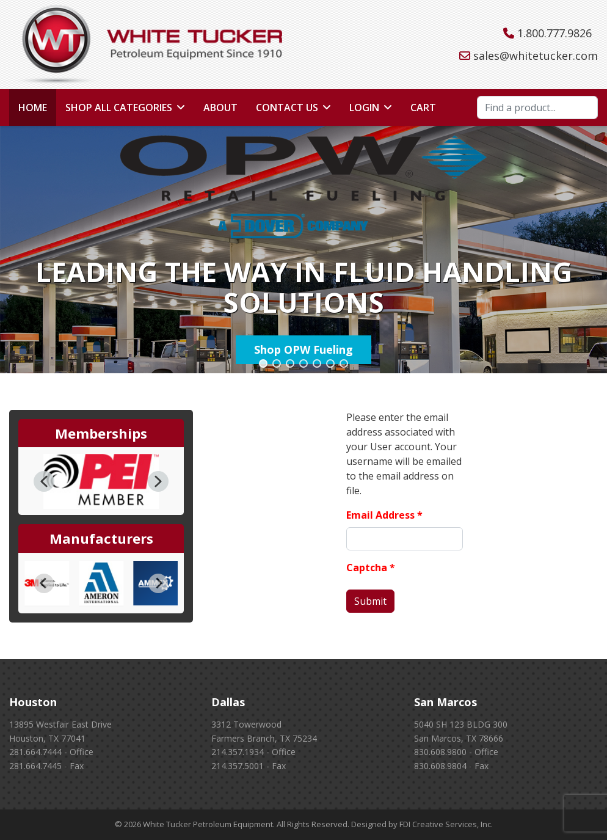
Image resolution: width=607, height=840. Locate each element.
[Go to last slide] (44, 583)
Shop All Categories (118, 107)
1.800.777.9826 (554, 33)
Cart (423, 107)
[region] (303, 249)
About (220, 107)
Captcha (370, 567)
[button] (263, 363)
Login (364, 107)
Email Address (384, 515)
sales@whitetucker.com (535, 55)
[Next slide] (158, 583)
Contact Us (287, 107)
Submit (370, 601)
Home (32, 107)
